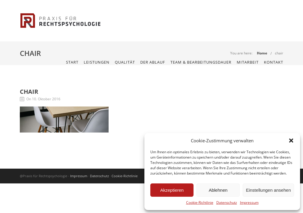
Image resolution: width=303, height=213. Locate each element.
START (72, 62)
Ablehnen (218, 190)
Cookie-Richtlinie (199, 202)
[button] (291, 140)
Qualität (125, 62)
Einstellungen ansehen (268, 190)
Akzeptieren (171, 190)
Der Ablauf (152, 62)
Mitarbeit (248, 62)
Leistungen (96, 62)
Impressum (249, 202)
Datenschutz (226, 202)
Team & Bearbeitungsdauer (200, 62)
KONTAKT (273, 62)
